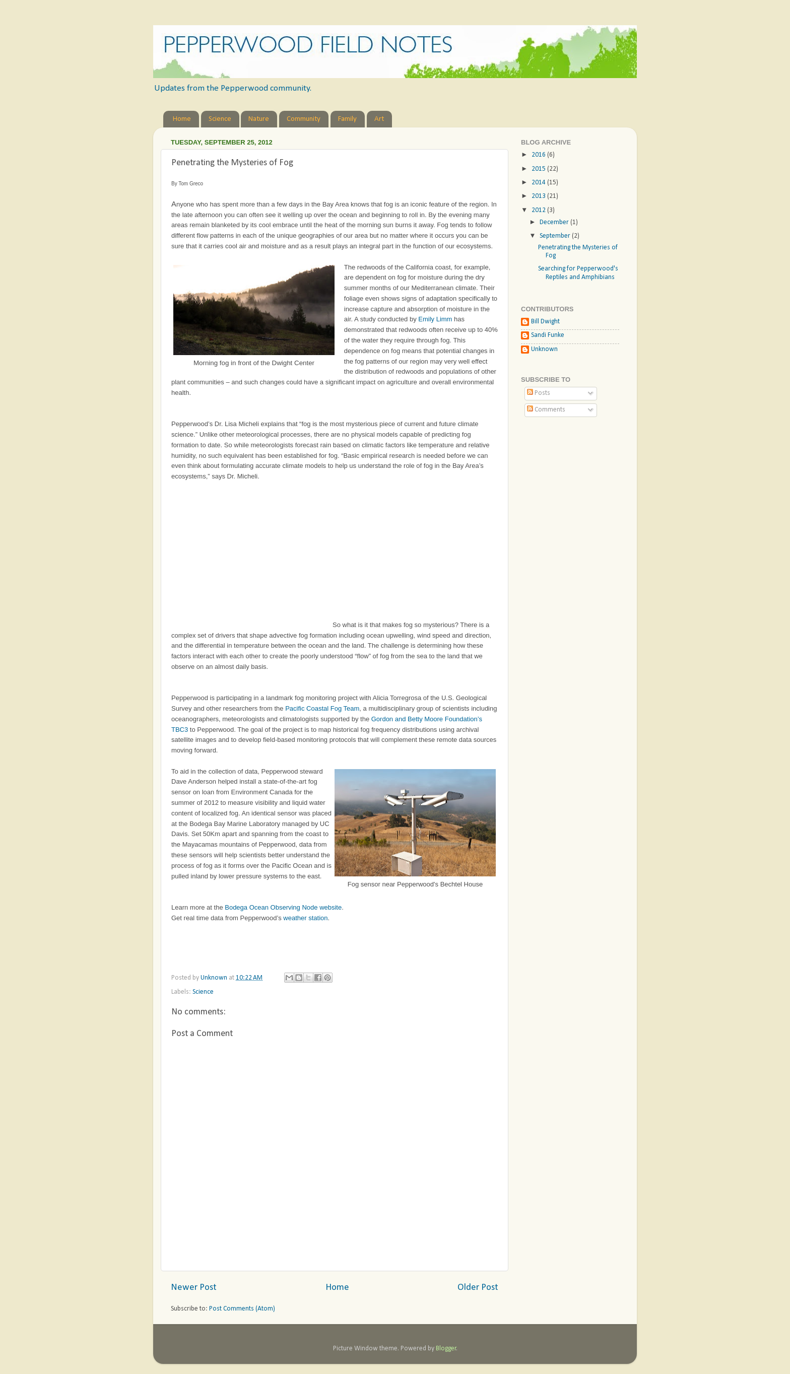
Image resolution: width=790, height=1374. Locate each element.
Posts (538, 393)
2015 (539, 169)
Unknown (544, 349)
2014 (539, 182)
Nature (258, 119)
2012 (539, 210)
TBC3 (179, 729)
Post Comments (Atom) (242, 1309)
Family (347, 119)
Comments (546, 409)
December (555, 222)
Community (303, 119)
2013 (539, 196)
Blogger (446, 1348)
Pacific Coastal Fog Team (322, 708)
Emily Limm (435, 319)
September (556, 236)
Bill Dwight (545, 321)
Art (379, 119)
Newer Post (194, 1287)
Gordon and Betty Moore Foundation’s (426, 719)
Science (220, 119)
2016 (539, 155)
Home (182, 119)
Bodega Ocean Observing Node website (283, 907)
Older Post (477, 1287)
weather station (305, 918)
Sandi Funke (547, 335)
